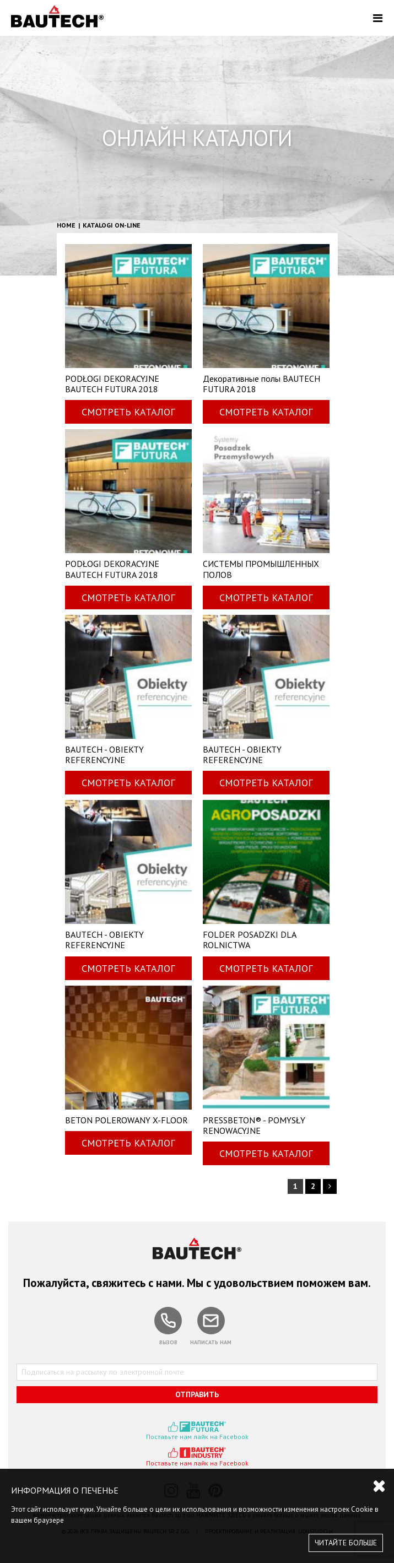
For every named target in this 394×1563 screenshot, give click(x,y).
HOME (66, 225)
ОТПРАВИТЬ (197, 1394)
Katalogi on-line (112, 225)
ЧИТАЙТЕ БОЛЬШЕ (346, 1543)
